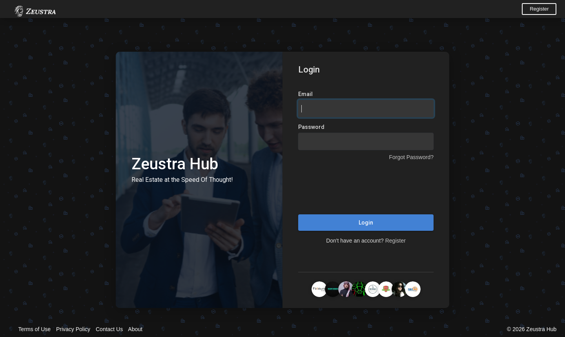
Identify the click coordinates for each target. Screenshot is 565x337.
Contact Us (109, 329)
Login (366, 222)
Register (539, 9)
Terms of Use (34, 329)
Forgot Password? (411, 157)
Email (305, 94)
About (135, 329)
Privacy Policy (73, 329)
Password (311, 127)
